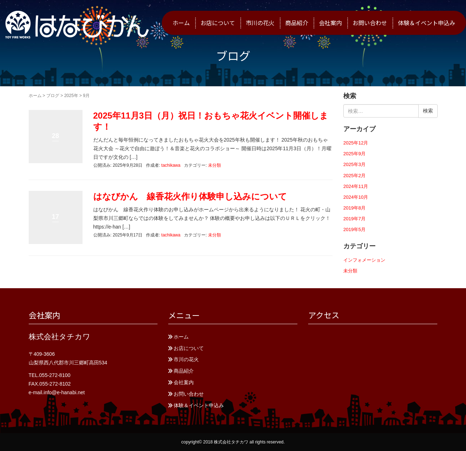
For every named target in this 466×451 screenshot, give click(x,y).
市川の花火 (260, 22)
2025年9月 (354, 153)
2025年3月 (354, 164)
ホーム (181, 22)
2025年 (71, 95)
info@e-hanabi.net (64, 392)
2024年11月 (355, 186)
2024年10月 (355, 197)
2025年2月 (354, 175)
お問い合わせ (370, 22)
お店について (218, 22)
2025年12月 (355, 143)
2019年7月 (354, 218)
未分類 (214, 165)
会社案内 (330, 22)
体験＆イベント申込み (426, 22)
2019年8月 (354, 208)
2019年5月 (354, 229)
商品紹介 (296, 22)
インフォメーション (364, 260)
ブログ (52, 95)
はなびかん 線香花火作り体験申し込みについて (190, 196)
